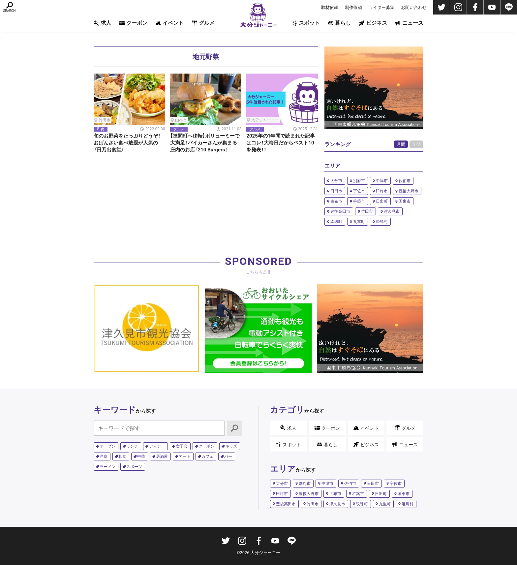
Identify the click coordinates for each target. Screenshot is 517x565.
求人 (102, 23)
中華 (141, 456)
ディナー (157, 446)
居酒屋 (162, 456)
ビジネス (373, 23)
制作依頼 (353, 7)
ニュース (409, 23)
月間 (401, 144)
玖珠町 (336, 221)
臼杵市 (382, 191)
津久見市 (392, 211)
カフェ (207, 456)
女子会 (182, 446)
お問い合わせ (414, 7)
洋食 (103, 456)
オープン (107, 446)
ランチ (132, 446)
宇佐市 (359, 191)
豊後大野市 (408, 191)
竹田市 (367, 211)
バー (228, 456)
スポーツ (134, 466)
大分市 (336, 180)
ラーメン (107, 466)
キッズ (231, 446)
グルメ (203, 23)
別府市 (359, 180)
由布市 (336, 201)
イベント (170, 23)
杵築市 (359, 201)
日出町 (382, 201)
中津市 (382, 180)
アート (185, 456)
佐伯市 (405, 180)
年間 (416, 144)
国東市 (405, 201)
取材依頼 (329, 7)
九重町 (359, 221)
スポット (306, 23)
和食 (122, 456)
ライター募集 (381, 7)
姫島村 (382, 221)
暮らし (339, 23)
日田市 (336, 191)
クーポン (133, 23)
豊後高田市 (340, 211)
